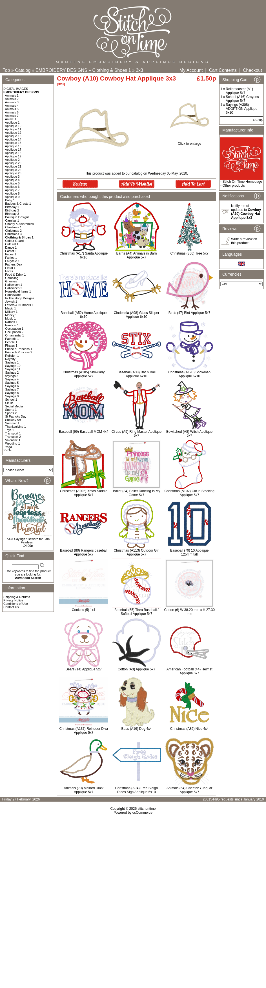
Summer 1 (12, 423)
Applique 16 (13, 146)
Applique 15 (13, 142)
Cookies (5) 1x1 (84, 610)
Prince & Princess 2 (18, 352)
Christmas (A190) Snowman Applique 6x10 (189, 374)
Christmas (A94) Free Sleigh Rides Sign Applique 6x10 (136, 790)
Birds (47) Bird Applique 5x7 (189, 313)
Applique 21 (13, 166)
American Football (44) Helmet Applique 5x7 (189, 671)
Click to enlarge (189, 142)
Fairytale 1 (12, 261)
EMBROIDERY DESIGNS (61, 70)
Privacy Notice (13, 600)
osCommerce (142, 813)
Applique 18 (13, 153)
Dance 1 (11, 247)
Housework (13, 294)
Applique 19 (13, 156)
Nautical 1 (12, 325)
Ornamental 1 (14, 335)
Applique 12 (13, 132)
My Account (191, 70)
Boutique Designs (17, 217)
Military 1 (11, 311)
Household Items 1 (18, 291)
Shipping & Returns (16, 597)
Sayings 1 (12, 362)
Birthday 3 (12, 213)
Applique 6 (12, 186)
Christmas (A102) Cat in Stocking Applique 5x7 (189, 493)
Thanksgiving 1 (15, 426)
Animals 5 (12, 109)
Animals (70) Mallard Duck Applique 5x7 (83, 790)
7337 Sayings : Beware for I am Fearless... (28, 540)
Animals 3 (12, 102)
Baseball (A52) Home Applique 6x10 (84, 315)
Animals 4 (12, 105)
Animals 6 (12, 112)
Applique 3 (12, 176)
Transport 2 (13, 436)
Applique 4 (12, 180)
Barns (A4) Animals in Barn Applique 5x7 (136, 255)
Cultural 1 (11, 244)
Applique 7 (12, 190)
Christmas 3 (13, 234)
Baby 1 (10, 200)
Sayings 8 (12, 392)
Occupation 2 (14, 332)
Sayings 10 (12, 365)
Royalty (10, 359)
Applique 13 (13, 136)
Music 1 (10, 318)
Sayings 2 (12, 372)
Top (6, 70)
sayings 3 (11, 376)
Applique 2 (12, 159)
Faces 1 (10, 254)
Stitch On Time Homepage (242, 182)
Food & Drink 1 (15, 274)
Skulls (9, 403)
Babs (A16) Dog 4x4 (136, 729)
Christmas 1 (13, 227)
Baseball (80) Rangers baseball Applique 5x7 (83, 552)
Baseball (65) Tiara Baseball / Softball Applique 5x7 (136, 612)
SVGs (7, 450)
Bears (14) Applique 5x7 (84, 669)
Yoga (8, 447)
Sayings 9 (12, 396)
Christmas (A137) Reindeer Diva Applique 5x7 (83, 731)
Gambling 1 (13, 278)
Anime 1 (10, 119)
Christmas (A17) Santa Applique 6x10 (83, 255)
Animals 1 (12, 95)
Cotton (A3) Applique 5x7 (136, 669)
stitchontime (147, 809)
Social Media (14, 406)
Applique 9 (12, 197)
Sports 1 (11, 409)
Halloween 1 (13, 284)
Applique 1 (12, 122)
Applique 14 (13, 139)
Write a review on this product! (244, 241)
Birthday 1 (12, 207)
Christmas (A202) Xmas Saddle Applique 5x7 (83, 493)
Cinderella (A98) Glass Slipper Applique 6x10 (136, 315)
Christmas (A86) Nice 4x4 (189, 729)
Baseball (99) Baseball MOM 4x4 (83, 432)
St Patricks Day (15, 416)
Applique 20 (13, 163)
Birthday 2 (12, 210)
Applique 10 (13, 126)
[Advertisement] (133, 863)
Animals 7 (12, 115)
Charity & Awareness (19, 224)
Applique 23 (13, 173)
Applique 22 (13, 169)
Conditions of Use (15, 603)
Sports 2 (11, 413)
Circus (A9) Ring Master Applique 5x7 (136, 434)
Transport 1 (13, 433)
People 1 (11, 342)
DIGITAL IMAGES (15, 88)
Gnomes (11, 281)
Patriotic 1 (12, 338)
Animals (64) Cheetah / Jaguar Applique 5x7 (189, 790)
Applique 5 (12, 183)
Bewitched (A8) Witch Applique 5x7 (189, 434)
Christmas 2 (13, 230)
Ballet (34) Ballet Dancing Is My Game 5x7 (136, 493)
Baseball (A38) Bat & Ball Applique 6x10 (137, 374)
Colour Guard (14, 240)
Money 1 (11, 315)
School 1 (11, 399)
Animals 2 (12, 99)
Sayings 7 (12, 389)
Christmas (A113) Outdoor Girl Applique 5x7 (136, 552)
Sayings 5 (12, 382)
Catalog (22, 70)
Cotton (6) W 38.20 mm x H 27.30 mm (189, 612)
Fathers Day (13, 264)
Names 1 (11, 322)
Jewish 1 (11, 301)
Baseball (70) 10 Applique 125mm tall (189, 552)
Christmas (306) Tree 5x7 (189, 253)
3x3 (139, 70)
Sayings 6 (12, 386)
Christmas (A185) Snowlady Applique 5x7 (84, 374)
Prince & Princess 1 (18, 349)
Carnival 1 (12, 220)
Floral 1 (10, 267)
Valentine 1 (12, 440)
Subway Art (13, 419)
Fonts (9, 271)
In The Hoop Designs (19, 298)
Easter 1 (11, 251)
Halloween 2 (13, 288)
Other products (233, 186)
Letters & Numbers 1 (19, 305)
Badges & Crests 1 (18, 203)
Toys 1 (9, 430)
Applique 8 (12, 193)
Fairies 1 (11, 257)
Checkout (252, 70)
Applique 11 (13, 129)
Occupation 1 (14, 328)
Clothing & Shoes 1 (111, 70)
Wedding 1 (12, 443)
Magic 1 (10, 308)
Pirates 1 (11, 345)
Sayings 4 (12, 379)
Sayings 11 (12, 369)
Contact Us (11, 607)
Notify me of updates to (246, 212)
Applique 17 (13, 149)
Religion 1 (12, 355)
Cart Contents (223, 70)
